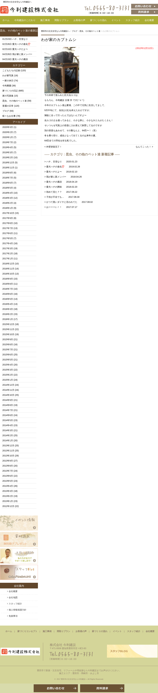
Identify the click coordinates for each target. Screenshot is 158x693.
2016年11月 (8, 268)
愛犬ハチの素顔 (20, 59)
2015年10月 (8, 334)
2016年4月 (7, 304)
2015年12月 (8, 324)
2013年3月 (7, 491)
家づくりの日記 (10, 90)
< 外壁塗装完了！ (53, 146)
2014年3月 (7, 430)
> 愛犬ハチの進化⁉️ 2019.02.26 (62, 166)
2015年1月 (7, 380)
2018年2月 (7, 203)
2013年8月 (7, 465)
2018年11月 (8, 167)
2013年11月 (8, 450)
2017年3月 (7, 248)
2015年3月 (7, 369)
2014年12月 (8, 385)
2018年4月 (7, 193)
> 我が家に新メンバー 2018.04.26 (63, 176)
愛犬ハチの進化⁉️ (21, 44)
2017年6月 (7, 233)
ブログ (5, 111)
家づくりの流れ (98, 20)
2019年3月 (7, 152)
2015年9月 (7, 339)
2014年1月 (7, 440)
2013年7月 (7, 471)
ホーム (5, 20)
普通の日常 (7, 106)
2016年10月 (8, 273)
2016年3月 (7, 309)
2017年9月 (7, 218)
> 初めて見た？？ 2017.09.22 (60, 192)
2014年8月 (7, 405)
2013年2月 (7, 496)
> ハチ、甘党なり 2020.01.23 (60, 161)
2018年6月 (7, 182)
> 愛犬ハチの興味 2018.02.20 (60, 187)
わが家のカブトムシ (58, 39)
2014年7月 (7, 410)
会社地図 (13, 597)
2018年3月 (7, 198)
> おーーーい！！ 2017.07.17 (60, 207)
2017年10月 (8, 213)
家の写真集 (7, 95)
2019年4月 (7, 147)
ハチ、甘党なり (20, 39)
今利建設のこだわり (25, 20)
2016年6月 (7, 294)
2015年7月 (7, 349)
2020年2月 (7, 132)
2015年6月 (7, 354)
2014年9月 (7, 400)
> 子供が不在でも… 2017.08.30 (61, 197)
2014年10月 (8, 395)
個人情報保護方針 (17, 610)
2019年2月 (7, 157)
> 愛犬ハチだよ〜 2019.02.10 (60, 171)
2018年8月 (7, 172)
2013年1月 (7, 501)
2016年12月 (8, 263)
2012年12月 (8, 506)
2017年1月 (7, 258)
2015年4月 (7, 364)
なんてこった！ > (144, 146)
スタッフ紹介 (133, 20)
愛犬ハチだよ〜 (20, 49)
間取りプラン (62, 20)
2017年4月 (7, 243)
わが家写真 (7, 75)
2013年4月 (7, 486)
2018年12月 (8, 162)
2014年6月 (7, 415)
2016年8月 (7, 284)
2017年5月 (7, 238)
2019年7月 (7, 142)
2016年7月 (7, 289)
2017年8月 (7, 223)
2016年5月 (7, 299)
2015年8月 (7, 344)
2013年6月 (7, 476)
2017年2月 (7, 253)
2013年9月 (7, 460)
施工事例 (45, 20)
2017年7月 (7, 228)
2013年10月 (8, 455)
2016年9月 (7, 278)
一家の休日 (7, 80)
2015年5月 (7, 359)
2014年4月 (7, 425)
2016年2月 (7, 314)
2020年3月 (7, 127)
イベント (116, 20)
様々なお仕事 (9, 116)
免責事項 (13, 616)
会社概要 (149, 20)
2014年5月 (7, 420)
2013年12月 (8, 445)
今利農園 (6, 85)
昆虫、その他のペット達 (14, 30)
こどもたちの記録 (11, 70)
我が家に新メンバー (22, 54)
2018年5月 (7, 188)
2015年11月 (8, 329)
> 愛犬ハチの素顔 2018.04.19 (60, 182)
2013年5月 (7, 481)
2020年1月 (7, 137)
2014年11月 (8, 390)
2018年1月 (7, 208)
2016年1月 (7, 319)
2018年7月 (7, 177)
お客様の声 (79, 20)
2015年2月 (7, 375)
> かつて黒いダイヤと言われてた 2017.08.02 (68, 202)
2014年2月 (7, 435)
